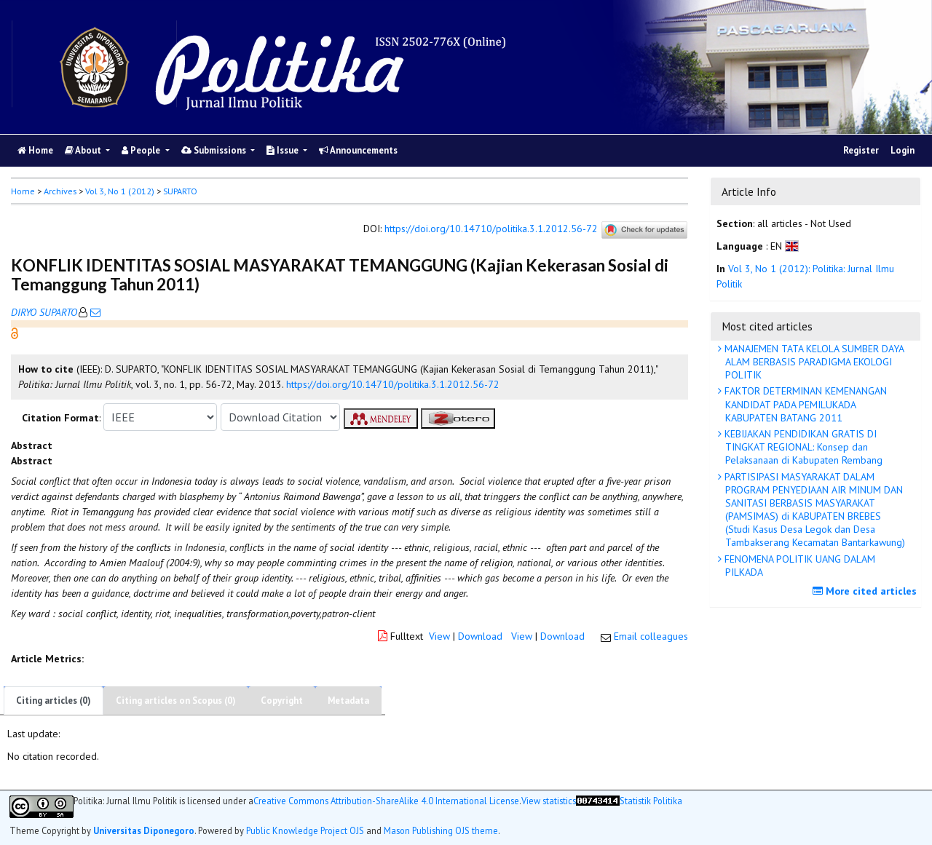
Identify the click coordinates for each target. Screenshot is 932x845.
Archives (60, 191)
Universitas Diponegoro (143, 830)
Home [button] (23, 191)
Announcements (358, 150)
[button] (14, 332)
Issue (283, 150)
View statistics (548, 801)
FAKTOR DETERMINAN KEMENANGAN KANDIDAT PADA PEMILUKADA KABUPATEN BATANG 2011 (804, 404)
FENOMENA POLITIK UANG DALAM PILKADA (798, 565)
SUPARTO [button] (180, 191)
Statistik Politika (651, 801)
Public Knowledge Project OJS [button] (305, 830)
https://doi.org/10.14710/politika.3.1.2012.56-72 (491, 229)
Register (861, 150)
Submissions (214, 150)
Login (902, 150)
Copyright (282, 700)
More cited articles (866, 591)
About (84, 150)
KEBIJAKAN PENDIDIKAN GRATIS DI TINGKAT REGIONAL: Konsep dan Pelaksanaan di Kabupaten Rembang (802, 447)
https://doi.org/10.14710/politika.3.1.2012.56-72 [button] (392, 384)
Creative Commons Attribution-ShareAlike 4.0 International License (386, 801)
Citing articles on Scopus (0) (176, 700)
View (439, 636)
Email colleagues (651, 636)
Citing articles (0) (53, 700)
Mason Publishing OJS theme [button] (441, 830)
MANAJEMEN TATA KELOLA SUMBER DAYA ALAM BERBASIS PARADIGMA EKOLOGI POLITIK (813, 361)
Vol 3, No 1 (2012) (119, 191)
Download (480, 636)
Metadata (348, 700)
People (142, 150)
